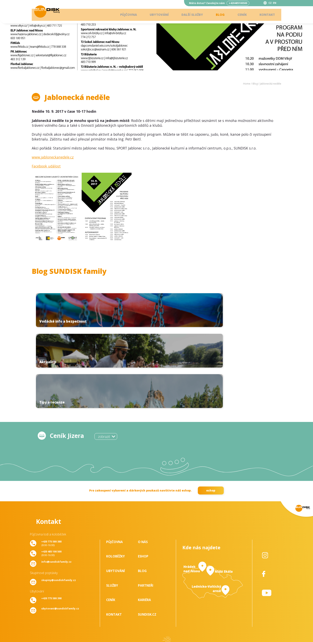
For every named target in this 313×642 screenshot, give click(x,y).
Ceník (240, 15)
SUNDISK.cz (147, 535)
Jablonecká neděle (270, 83)
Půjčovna (122, 15)
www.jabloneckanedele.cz (53, 157)
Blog (217, 15)
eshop (210, 411)
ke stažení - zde (156, 602)
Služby (112, 506)
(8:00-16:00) (51, 464)
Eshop (143, 477)
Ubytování (154, 15)
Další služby (188, 15)
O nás (143, 462)
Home (246, 83)
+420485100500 (238, 3)
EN (274, 3)
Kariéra (144, 520)
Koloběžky (115, 477)
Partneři (145, 506)
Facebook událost (46, 166)
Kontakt (266, 15)
